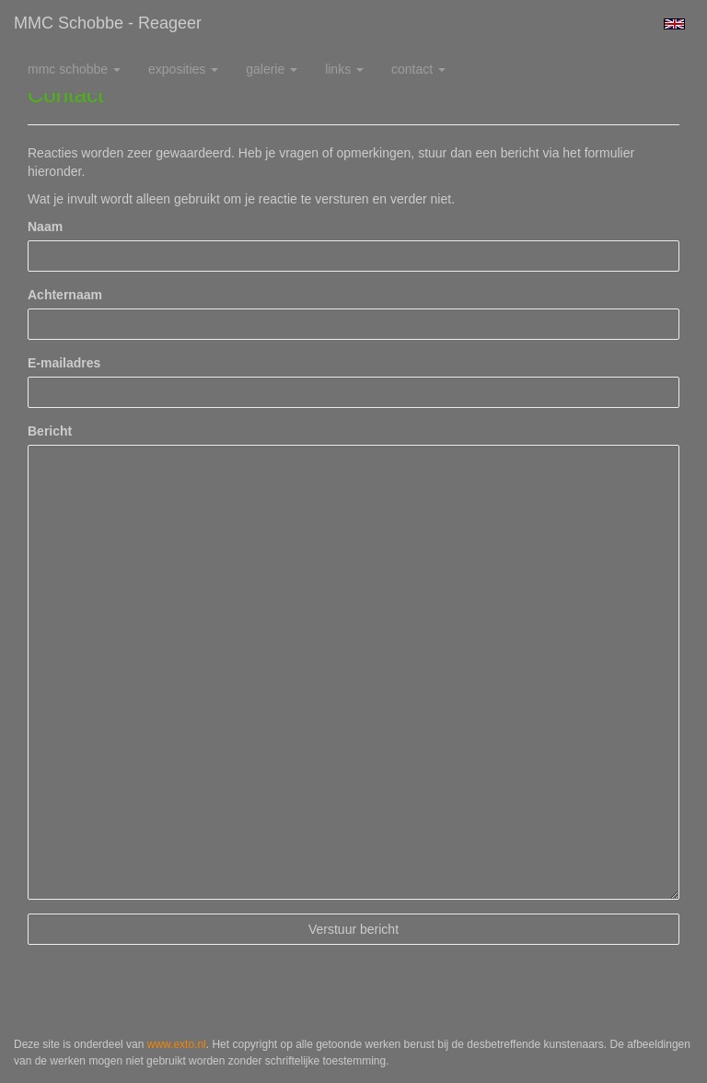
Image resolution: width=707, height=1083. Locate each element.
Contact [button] (418, 69)
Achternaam (65, 294)
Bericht (50, 431)
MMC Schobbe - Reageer (108, 23)
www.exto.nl (176, 1044)
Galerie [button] (271, 69)
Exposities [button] (183, 69)
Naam (45, 226)
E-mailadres (64, 362)
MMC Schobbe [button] (74, 69)
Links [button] (344, 69)
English (674, 23)
